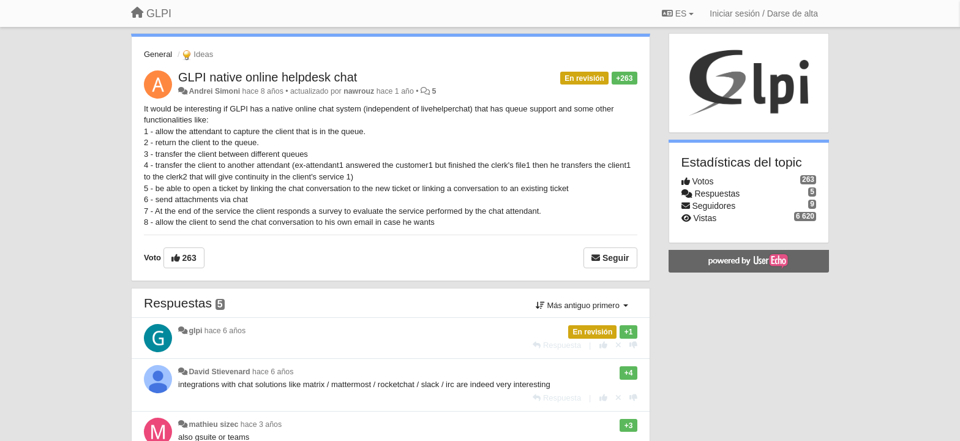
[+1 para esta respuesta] (603, 345)
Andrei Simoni (214, 91)
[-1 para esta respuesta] (633, 345)
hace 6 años (225, 330)
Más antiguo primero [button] (582, 305)
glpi (195, 330)
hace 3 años (261, 424)
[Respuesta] (557, 345)
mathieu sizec (213, 424)
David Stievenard (219, 372)
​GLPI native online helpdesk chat (267, 77)
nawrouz (358, 91)
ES (678, 13)
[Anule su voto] (618, 345)
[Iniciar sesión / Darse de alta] (764, 13)
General (158, 54)
